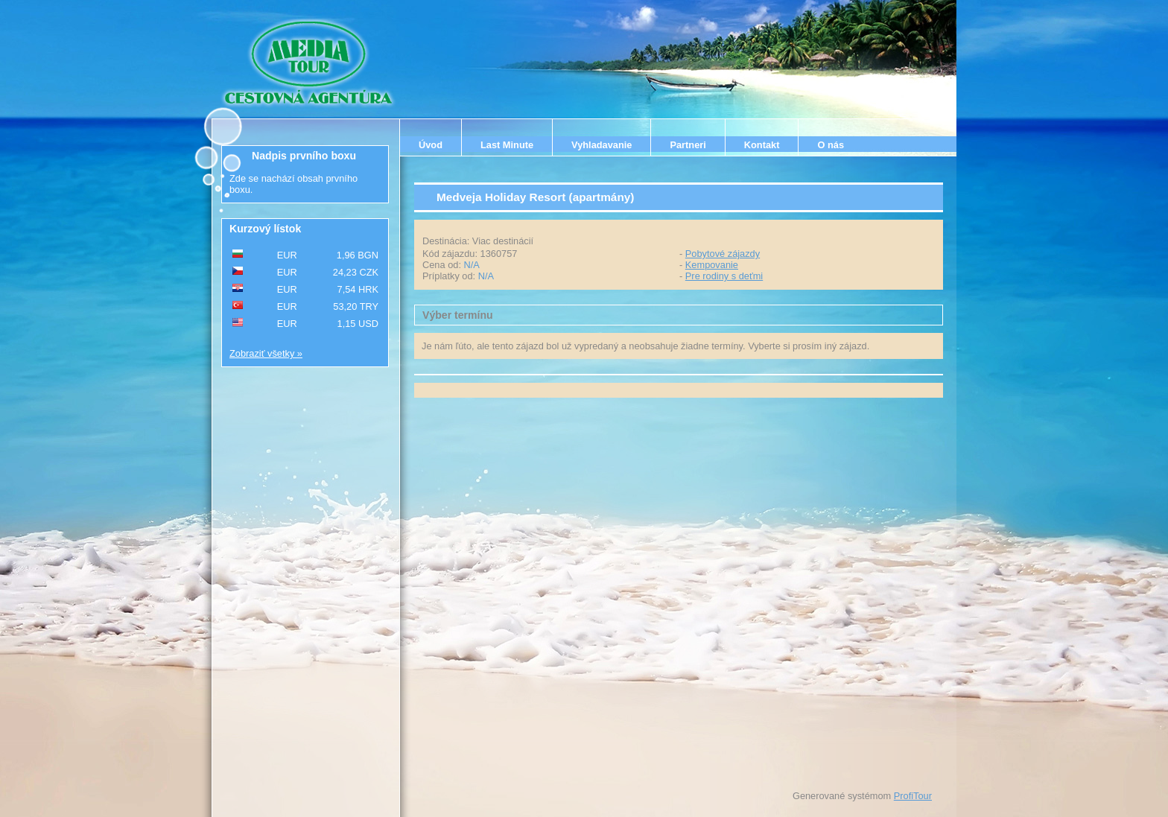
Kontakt (762, 144)
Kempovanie (711, 264)
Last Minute (506, 144)
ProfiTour (913, 795)
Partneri (687, 144)
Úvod (430, 144)
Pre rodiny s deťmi (724, 276)
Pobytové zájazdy (722, 253)
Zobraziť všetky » (265, 353)
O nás (830, 144)
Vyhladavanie (601, 144)
